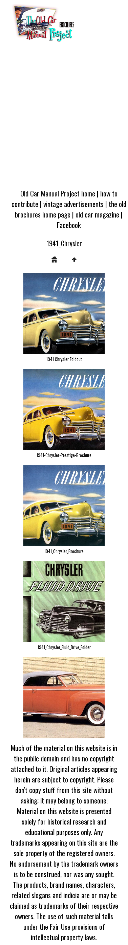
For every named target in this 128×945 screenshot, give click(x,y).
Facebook (69, 225)
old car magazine (97, 214)
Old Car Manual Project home (57, 193)
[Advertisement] (63, 117)
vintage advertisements (73, 204)
